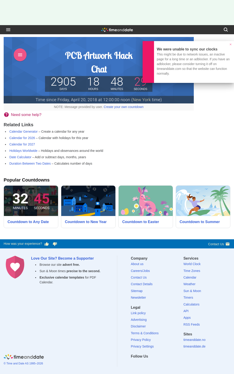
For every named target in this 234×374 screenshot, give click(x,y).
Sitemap (137, 291)
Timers (188, 297)
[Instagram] (157, 364)
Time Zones (191, 271)
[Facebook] (134, 364)
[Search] (225, 29)
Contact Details (142, 284)
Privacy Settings (142, 346)
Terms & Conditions (145, 333)
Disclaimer (138, 326)
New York (142, 99)
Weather (189, 284)
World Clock (192, 264)
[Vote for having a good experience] (46, 243)
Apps (187, 317)
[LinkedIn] (149, 364)
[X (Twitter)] (142, 364)
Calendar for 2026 (22, 138)
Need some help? (26, 115)
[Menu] (8, 29)
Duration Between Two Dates (30, 163)
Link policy (138, 313)
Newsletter (138, 297)
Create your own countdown (124, 107)
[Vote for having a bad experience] (54, 243)
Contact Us (219, 244)
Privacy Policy (141, 340)
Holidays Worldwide (23, 151)
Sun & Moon (192, 291)
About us (137, 264)
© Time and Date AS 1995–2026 (23, 363)
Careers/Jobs (140, 271)
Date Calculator (20, 157)
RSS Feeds (191, 324)
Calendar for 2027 (22, 144)
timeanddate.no (194, 340)
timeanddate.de (194, 346)
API (186, 311)
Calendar (190, 277)
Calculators (191, 304)
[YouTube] (165, 364)
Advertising (139, 319)
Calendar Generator (23, 131)
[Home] (24, 358)
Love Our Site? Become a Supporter (62, 258)
